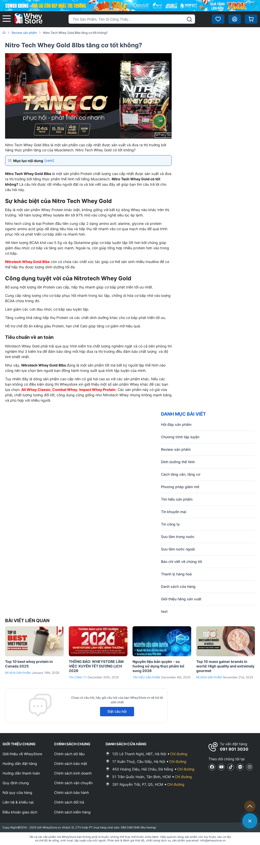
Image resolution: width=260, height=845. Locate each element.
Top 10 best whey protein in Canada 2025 (29, 663)
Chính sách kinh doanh (73, 773)
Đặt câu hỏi (117, 711)
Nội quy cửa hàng (17, 792)
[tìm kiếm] (189, 19)
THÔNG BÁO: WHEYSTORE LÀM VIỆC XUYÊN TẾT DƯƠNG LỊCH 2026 (96, 666)
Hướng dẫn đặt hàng (20, 763)
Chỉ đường (178, 754)
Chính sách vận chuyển (73, 783)
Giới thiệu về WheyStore (22, 754)
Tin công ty (78, 677)
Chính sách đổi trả (69, 802)
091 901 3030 (234, 749)
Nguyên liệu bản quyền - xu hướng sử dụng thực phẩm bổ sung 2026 (158, 666)
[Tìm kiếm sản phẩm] (132, 19)
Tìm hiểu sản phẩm (146, 677)
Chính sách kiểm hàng (72, 812)
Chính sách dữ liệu (69, 754)
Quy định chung (16, 783)
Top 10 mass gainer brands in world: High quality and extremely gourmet (225, 666)
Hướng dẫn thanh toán (21, 773)
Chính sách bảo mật (70, 763)
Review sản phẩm (18, 673)
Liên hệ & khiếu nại (18, 802)
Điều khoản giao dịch (20, 812)
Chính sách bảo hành (71, 792)
